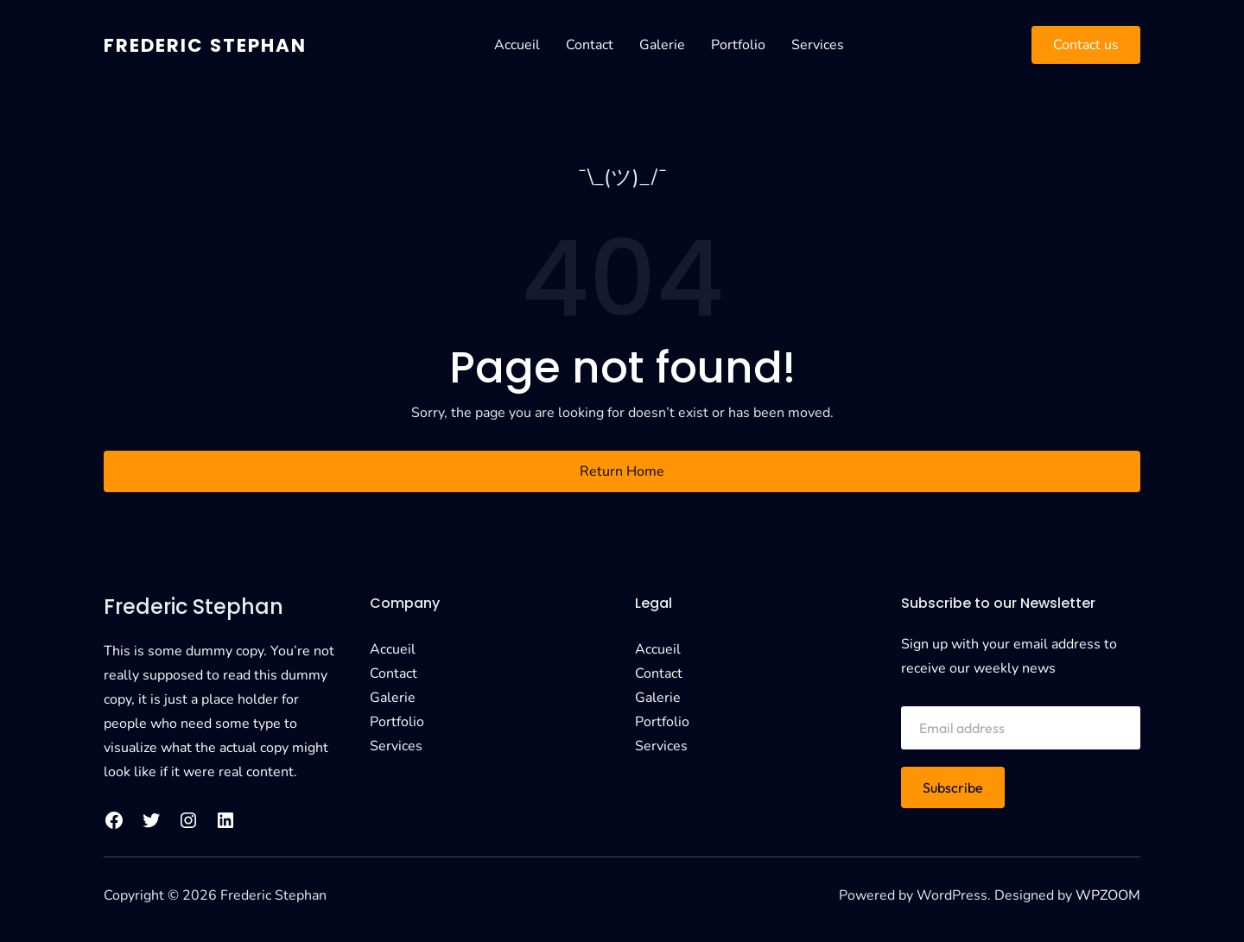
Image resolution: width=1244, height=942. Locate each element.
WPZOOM (1108, 895)
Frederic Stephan (215, 44)
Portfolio (748, 44)
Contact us (1086, 44)
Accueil (527, 44)
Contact (600, 44)
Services (828, 44)
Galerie (672, 44)
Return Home (622, 471)
